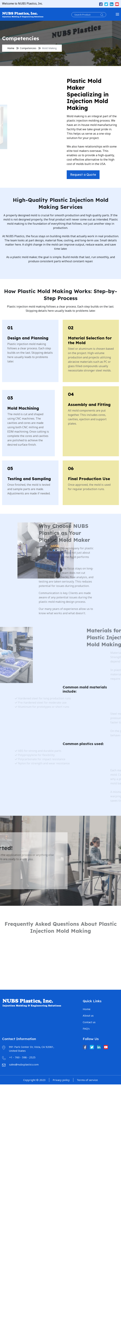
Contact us (89, 1022)
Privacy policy (61, 1080)
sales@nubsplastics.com (24, 1064)
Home (10, 48)
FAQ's (86, 1028)
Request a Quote (92, 175)
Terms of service (87, 1080)
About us (88, 1015)
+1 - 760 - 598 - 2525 (22, 1057)
